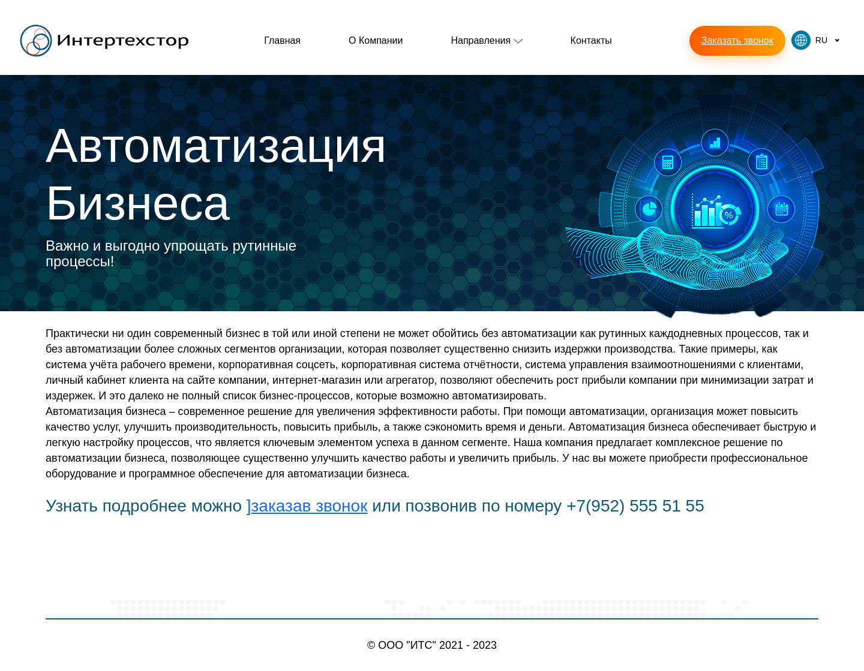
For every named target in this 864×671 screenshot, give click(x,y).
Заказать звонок (737, 40)
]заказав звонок (307, 506)
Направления (486, 40)
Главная (282, 40)
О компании (376, 40)
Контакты (591, 40)
